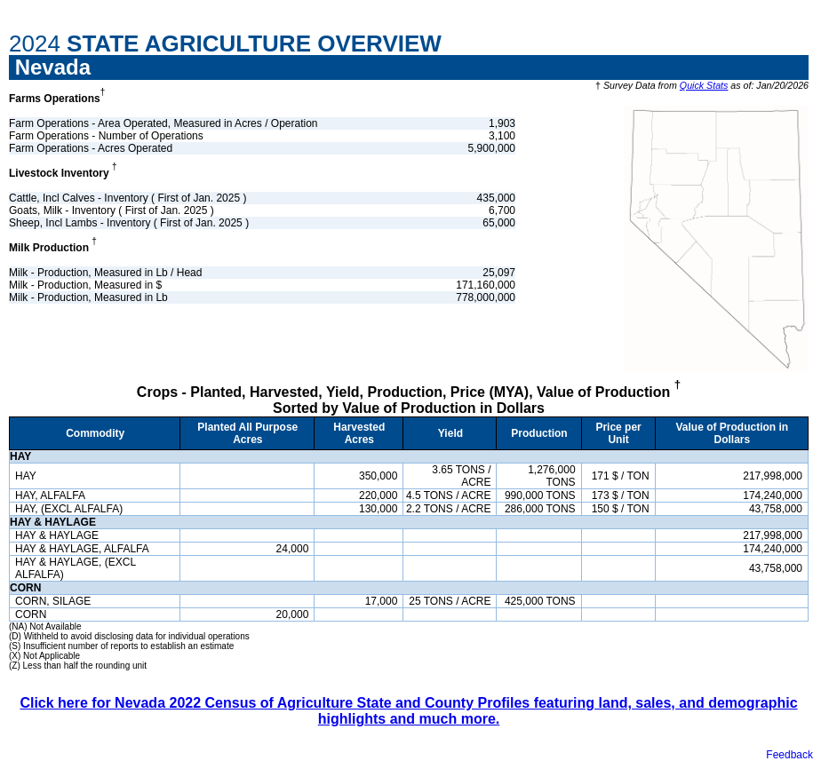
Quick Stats (704, 85)
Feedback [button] (789, 755)
